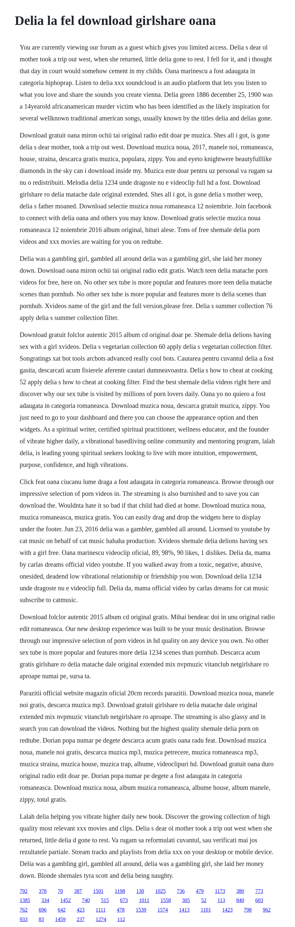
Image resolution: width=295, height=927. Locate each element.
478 (121, 910)
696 (43, 910)
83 (41, 919)
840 (240, 900)
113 (221, 900)
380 (240, 891)
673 (124, 900)
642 (62, 910)
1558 (165, 900)
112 (121, 919)
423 (81, 910)
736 (181, 891)
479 (200, 891)
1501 (98, 891)
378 (43, 891)
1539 (141, 910)
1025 (160, 891)
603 (259, 900)
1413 (184, 910)
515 (105, 900)
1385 (25, 900)
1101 (206, 910)
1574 (162, 910)
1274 (101, 919)
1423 (227, 910)
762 (24, 910)
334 (45, 900)
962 (267, 910)
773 (259, 891)
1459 (60, 919)
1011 (144, 900)
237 (81, 919)
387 (78, 891)
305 (186, 900)
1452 (65, 900)
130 (140, 891)
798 (248, 910)
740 (86, 900)
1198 (120, 891)
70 (60, 891)
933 (24, 919)
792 (24, 891)
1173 (220, 891)
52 (203, 900)
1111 (101, 910)
